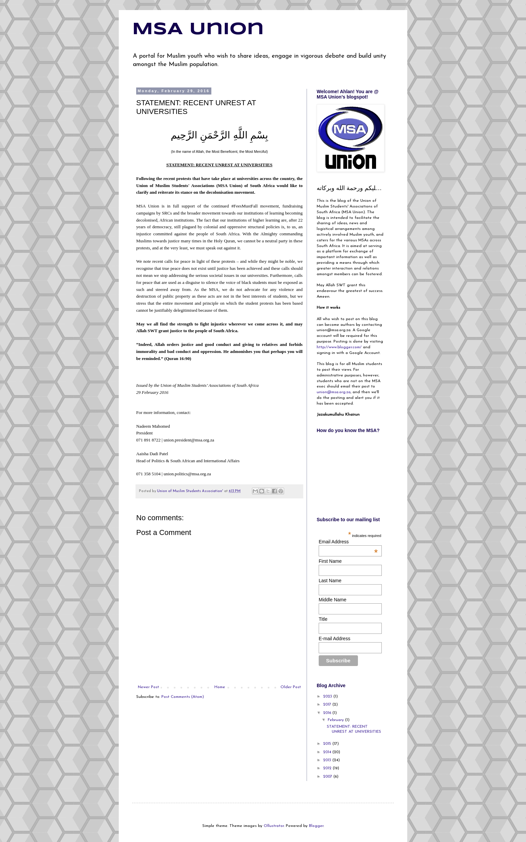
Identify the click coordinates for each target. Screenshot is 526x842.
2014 (327, 752)
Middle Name (332, 599)
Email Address (348, 541)
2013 (327, 760)
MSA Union (198, 29)
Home (219, 687)
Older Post (290, 687)
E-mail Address (334, 638)
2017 (327, 705)
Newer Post (148, 687)
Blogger (316, 826)
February (336, 720)
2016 (327, 713)
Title (323, 619)
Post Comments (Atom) (182, 697)
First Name (330, 561)
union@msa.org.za (334, 392)
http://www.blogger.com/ (339, 347)
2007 (328, 777)
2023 (328, 697)
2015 (327, 744)
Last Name (330, 580)
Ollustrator (274, 826)
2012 (328, 768)
